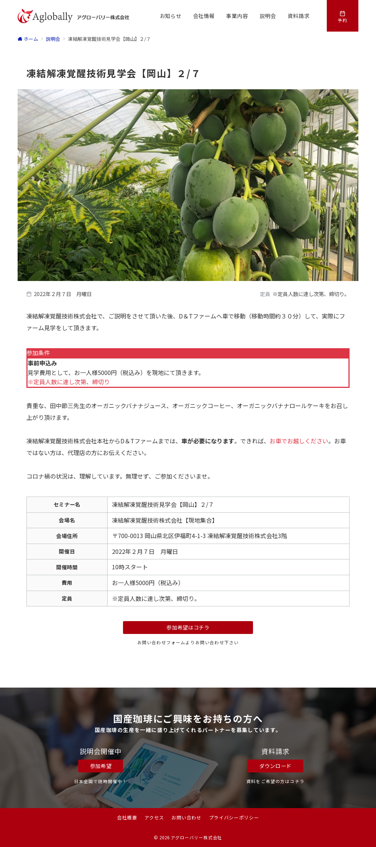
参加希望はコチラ (188, 627)
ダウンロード (275, 765)
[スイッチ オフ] (342, 16)
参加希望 (101, 765)
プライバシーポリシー (234, 817)
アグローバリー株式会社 (196, 837)
